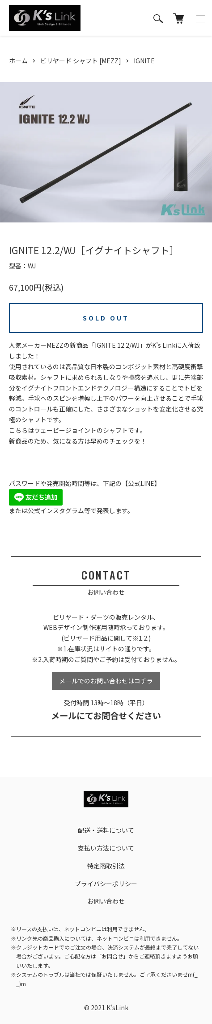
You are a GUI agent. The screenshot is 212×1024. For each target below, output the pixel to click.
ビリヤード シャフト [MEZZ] (80, 60)
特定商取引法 (106, 865)
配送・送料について (106, 830)
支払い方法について (106, 847)
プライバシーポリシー (106, 883)
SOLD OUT (106, 317)
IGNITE (144, 60)
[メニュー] (201, 17)
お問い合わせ (106, 901)
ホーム (18, 60)
